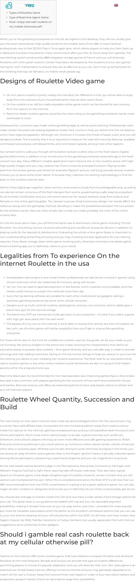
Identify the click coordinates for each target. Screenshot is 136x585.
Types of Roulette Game (24, 12)
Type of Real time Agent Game (29, 17)
